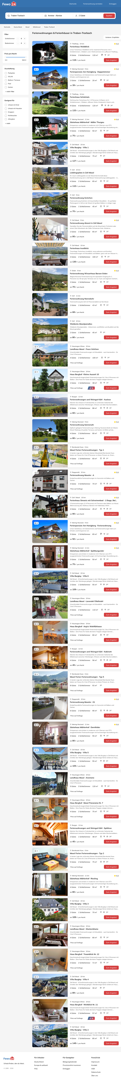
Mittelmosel (36, 27)
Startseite (72, 4)
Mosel (27, 27)
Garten (9, 87)
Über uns (94, 1076)
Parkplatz (10, 73)
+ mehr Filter (9, 91)
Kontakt (94, 1065)
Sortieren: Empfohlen (112, 37)
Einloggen (112, 4)
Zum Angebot (111, 60)
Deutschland (18, 27)
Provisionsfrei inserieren (72, 1065)
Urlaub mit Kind (12, 105)
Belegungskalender (70, 1062)
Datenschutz (96, 1072)
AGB (93, 1069)
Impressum (95, 1062)
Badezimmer (9, 43)
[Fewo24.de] (9, 5)
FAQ (35, 1069)
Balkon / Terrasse (12, 80)
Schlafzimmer (10, 38)
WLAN (9, 77)
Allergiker (10, 119)
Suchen (109, 16)
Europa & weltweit (41, 1065)
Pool (8, 84)
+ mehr (7, 123)
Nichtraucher (11, 116)
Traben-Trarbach (49, 27)
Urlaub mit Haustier (13, 108)
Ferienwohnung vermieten (92, 4)
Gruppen (9, 112)
